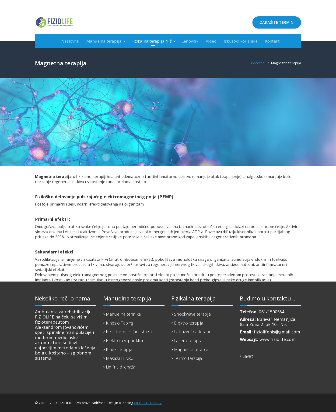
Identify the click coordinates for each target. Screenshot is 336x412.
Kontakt (272, 41)
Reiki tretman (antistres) (129, 331)
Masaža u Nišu (120, 358)
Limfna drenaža (120, 367)
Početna (257, 63)
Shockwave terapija (192, 314)
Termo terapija (188, 358)
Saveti (247, 356)
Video (211, 41)
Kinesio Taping (119, 323)
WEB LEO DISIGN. (148, 403)
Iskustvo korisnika (241, 41)
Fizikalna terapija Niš (151, 41)
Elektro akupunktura (126, 340)
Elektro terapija (188, 323)
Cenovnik (190, 41)
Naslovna (70, 41)
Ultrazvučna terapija (193, 331)
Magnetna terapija (191, 349)
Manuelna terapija (104, 41)
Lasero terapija (188, 340)
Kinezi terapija (119, 349)
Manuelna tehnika (123, 314)
